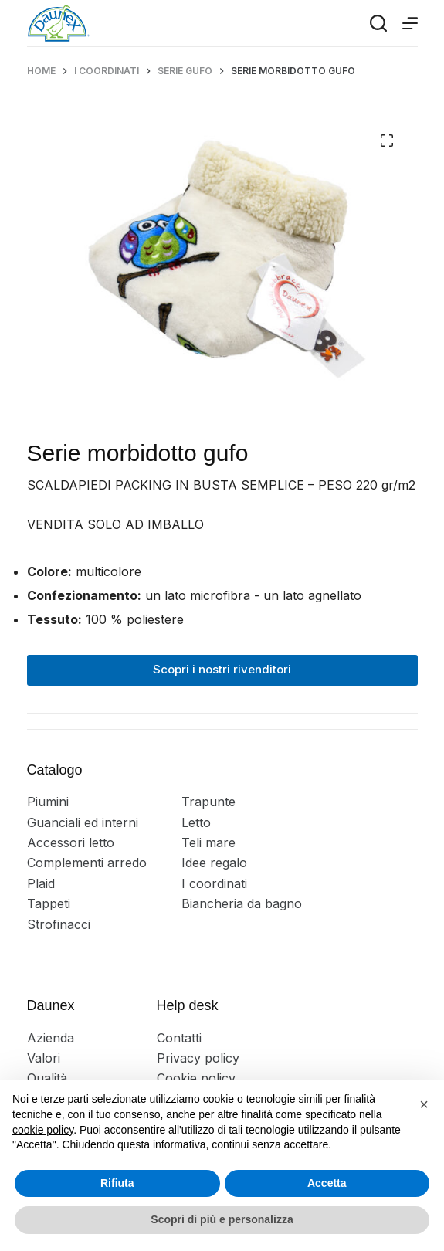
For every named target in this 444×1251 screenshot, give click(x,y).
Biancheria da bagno (241, 903)
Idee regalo (214, 862)
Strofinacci (58, 924)
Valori (43, 1058)
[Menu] (410, 23)
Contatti (179, 1038)
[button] (424, 1104)
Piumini (48, 801)
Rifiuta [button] (117, 1183)
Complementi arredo (87, 862)
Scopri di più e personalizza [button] (222, 1219)
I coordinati (214, 883)
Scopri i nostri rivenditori (222, 669)
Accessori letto (70, 842)
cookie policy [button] (42, 1130)
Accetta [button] (327, 1183)
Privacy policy (198, 1058)
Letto (196, 822)
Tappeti (48, 903)
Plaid (41, 883)
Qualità (47, 1078)
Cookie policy (196, 1078)
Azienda (50, 1038)
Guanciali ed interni (82, 822)
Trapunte (208, 801)
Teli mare (208, 842)
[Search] (378, 23)
